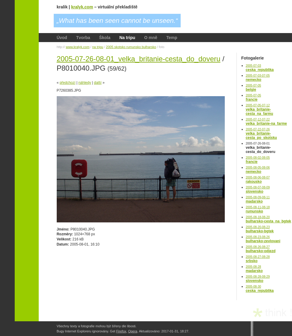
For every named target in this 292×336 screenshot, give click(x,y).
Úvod (62, 37)
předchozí (68, 83)
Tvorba (83, 37)
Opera (132, 331)
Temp (171, 37)
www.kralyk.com (77, 47)
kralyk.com (82, 7)
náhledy (84, 83)
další (97, 83)
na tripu (97, 47)
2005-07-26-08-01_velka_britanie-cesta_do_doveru (139, 59)
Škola (104, 37)
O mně (151, 37)
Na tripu (127, 37)
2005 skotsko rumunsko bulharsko (131, 47)
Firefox (121, 331)
